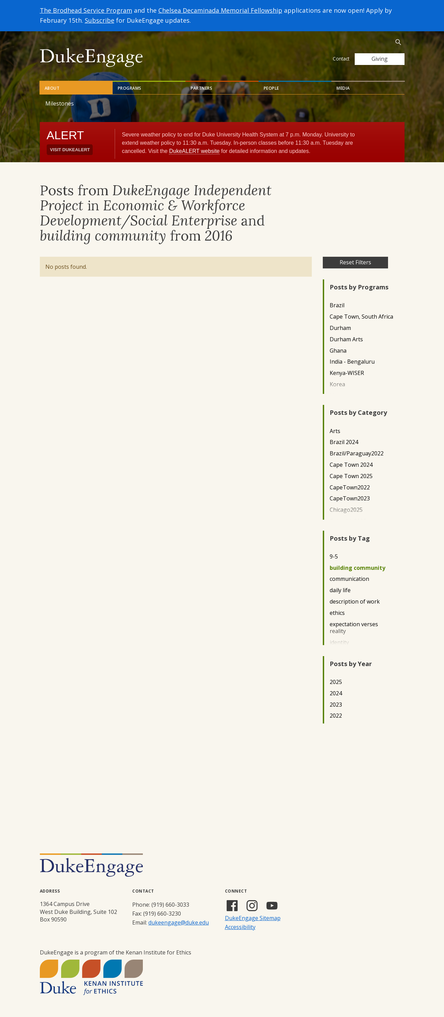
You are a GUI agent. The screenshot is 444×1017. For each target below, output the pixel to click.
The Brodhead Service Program (86, 10)
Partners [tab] (201, 88)
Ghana (338, 350)
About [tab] (52, 88)
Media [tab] (343, 88)
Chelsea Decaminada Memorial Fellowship (220, 10)
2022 (336, 715)
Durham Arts (346, 339)
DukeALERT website (194, 151)
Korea (337, 384)
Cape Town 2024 (351, 464)
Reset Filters (355, 262)
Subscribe (99, 20)
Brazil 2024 (344, 442)
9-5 (334, 556)
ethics (337, 613)
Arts (335, 431)
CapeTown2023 (350, 498)
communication (349, 579)
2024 (336, 693)
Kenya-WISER (347, 373)
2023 (336, 704)
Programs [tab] (129, 88)
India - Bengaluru (352, 361)
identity (339, 642)
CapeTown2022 (350, 487)
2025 (336, 682)
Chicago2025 (346, 509)
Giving (380, 59)
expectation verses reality (354, 628)
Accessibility (240, 927)
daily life (340, 590)
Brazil (337, 305)
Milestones (59, 103)
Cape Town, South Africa (361, 316)
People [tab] (271, 88)
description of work (355, 601)
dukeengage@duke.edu (178, 922)
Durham (340, 328)
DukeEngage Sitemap (253, 918)
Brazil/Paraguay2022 (357, 453)
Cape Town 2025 (351, 476)
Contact (341, 58)
